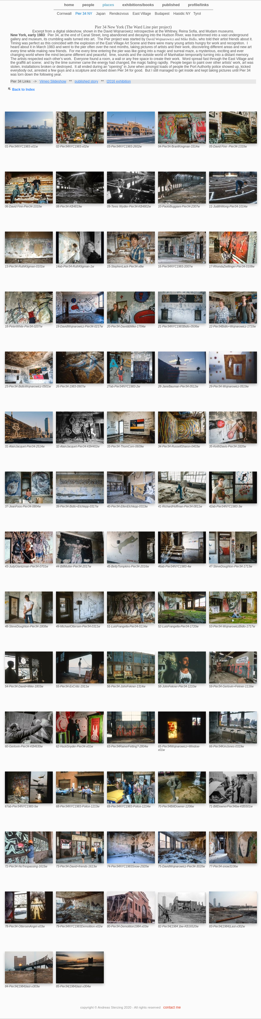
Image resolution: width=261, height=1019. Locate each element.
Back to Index (23, 90)
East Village (142, 14)
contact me (172, 1007)
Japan (101, 14)
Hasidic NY (182, 14)
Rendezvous (119, 14)
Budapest (162, 14)
